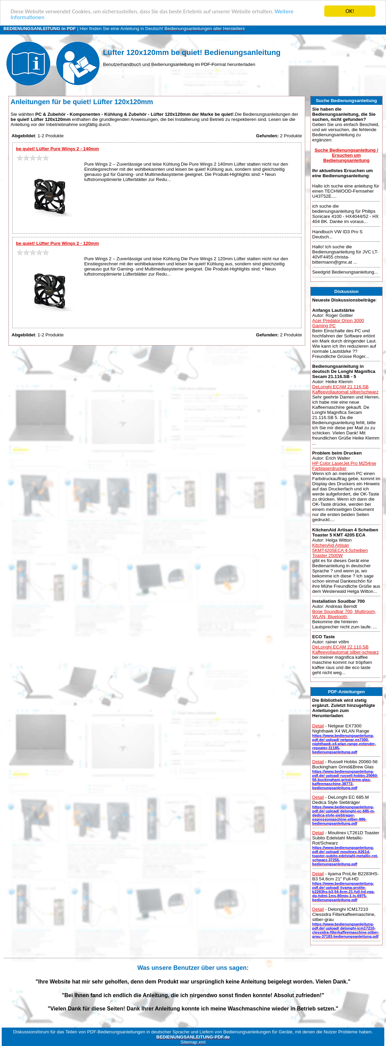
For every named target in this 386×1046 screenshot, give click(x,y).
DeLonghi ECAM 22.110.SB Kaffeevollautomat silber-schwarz (345, 649)
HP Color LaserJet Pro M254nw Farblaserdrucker (344, 466)
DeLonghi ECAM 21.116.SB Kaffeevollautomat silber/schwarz (345, 389)
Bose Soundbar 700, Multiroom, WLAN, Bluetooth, (344, 614)
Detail (318, 725)
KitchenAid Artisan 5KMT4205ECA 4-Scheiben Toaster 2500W (340, 550)
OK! (349, 11)
